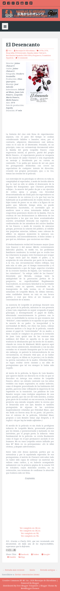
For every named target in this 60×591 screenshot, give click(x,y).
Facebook (24, 554)
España (30, 53)
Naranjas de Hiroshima (45, 580)
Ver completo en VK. (30, 533)
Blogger (35, 583)
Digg (21, 557)
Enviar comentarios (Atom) (27, 575)
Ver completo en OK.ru (30, 528)
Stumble (11, 557)
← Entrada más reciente (13, 570)
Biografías (10, 53)
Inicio (32, 570)
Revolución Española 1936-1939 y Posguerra (23, 55)
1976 (46, 51)
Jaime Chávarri (40, 53)
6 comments (23, 58)
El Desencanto (23, 45)
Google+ (46, 554)
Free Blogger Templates (27, 586)
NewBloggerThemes (30, 588)
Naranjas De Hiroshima (25, 51)
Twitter (35, 554)
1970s (41, 51)
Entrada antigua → (48, 570)
